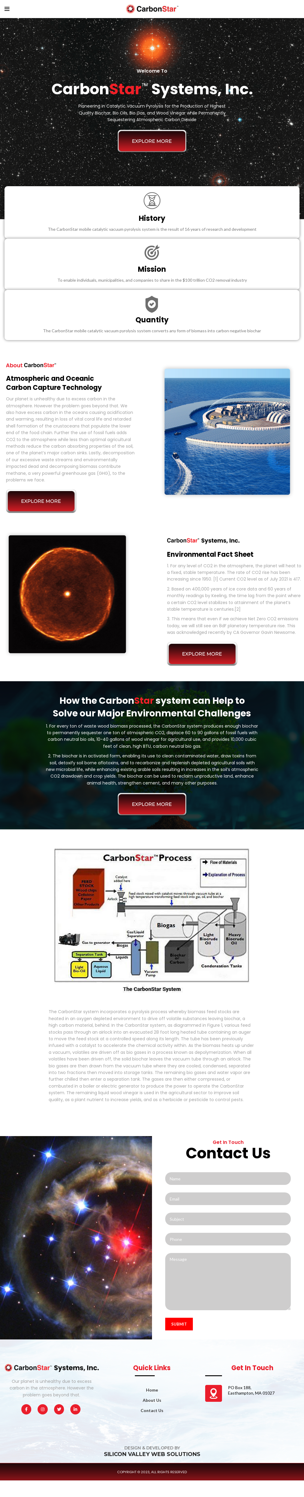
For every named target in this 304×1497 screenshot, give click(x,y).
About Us (152, 1400)
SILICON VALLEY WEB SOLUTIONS (152, 1454)
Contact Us (152, 1410)
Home (152, 1389)
